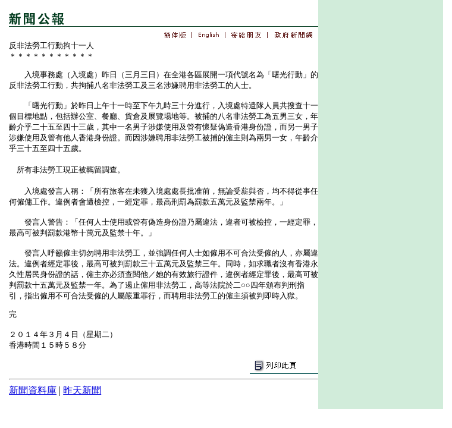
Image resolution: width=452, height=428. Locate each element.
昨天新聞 (82, 390)
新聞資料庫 (32, 390)
